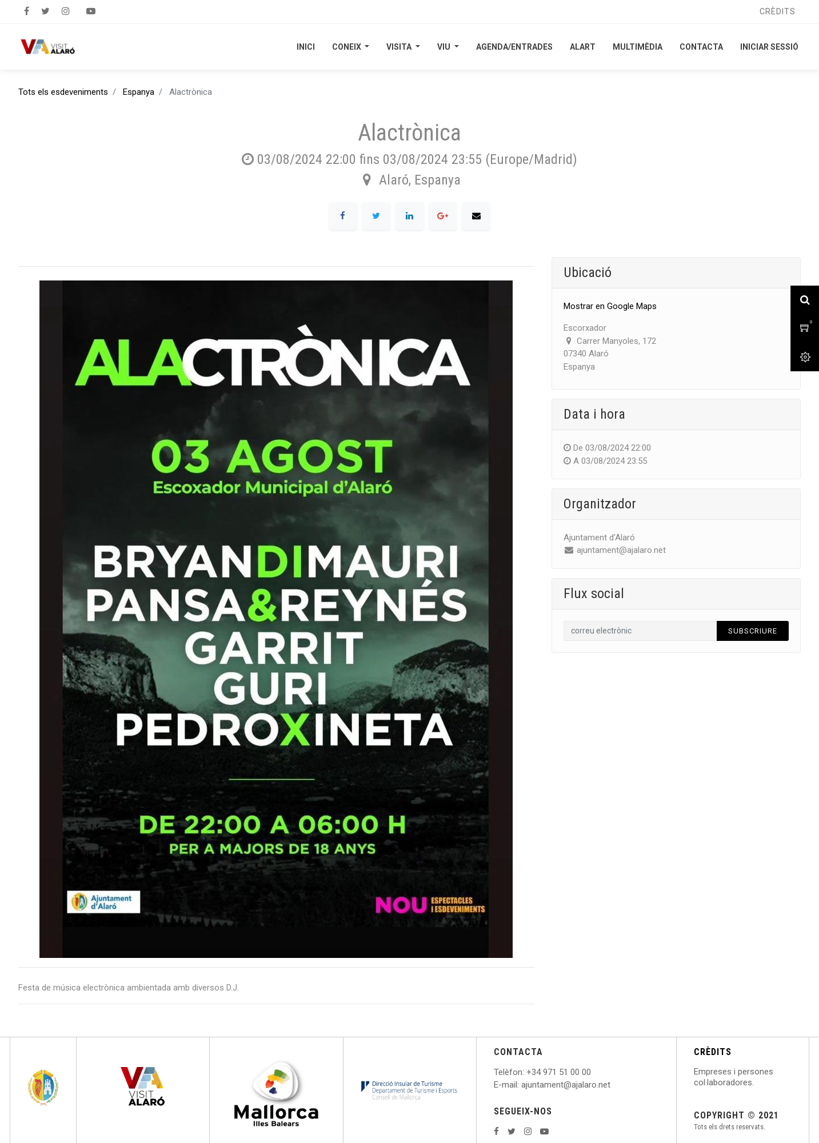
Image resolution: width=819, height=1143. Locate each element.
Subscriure (752, 631)
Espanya (138, 92)
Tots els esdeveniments (63, 92)
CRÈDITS (713, 1051)
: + (527, 1072)
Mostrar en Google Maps (610, 306)
